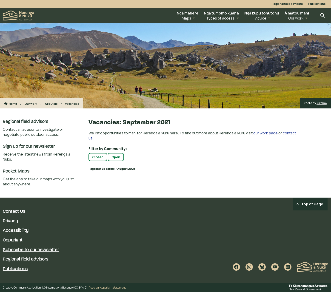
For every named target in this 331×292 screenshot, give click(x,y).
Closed (97, 157)
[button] (187, 15)
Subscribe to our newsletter (31, 250)
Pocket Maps (16, 171)
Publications (316, 4)
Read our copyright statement (107, 287)
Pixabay (322, 103)
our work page (265, 133)
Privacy (10, 221)
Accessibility (16, 230)
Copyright (13, 240)
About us (51, 104)
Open (115, 157)
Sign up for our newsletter (29, 146)
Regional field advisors (287, 4)
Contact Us (14, 211)
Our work (31, 104)
